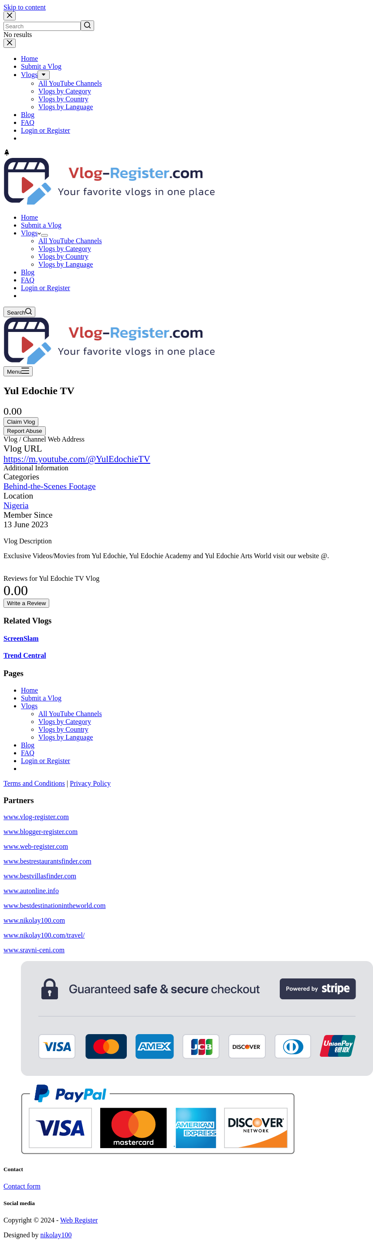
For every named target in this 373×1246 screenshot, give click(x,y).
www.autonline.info (31, 890)
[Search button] (87, 25)
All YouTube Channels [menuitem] (70, 83)
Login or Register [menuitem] (45, 130)
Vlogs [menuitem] (29, 74)
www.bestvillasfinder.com (39, 876)
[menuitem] (43, 75)
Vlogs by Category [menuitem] (64, 91)
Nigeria (16, 505)
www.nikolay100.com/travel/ (44, 935)
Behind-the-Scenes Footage (49, 486)
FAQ (27, 753)
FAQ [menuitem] (27, 122)
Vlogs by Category (64, 721)
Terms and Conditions (34, 783)
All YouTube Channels (70, 713)
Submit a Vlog (41, 698)
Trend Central (24, 655)
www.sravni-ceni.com (33, 950)
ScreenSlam (21, 638)
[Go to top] (6, 153)
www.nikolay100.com (34, 920)
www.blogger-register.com (40, 831)
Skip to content (24, 7)
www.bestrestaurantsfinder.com (47, 861)
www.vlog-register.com (36, 817)
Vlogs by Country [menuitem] (63, 99)
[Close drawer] (9, 43)
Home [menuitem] (29, 58)
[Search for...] (42, 26)
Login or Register (45, 760)
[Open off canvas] (18, 371)
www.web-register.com (35, 846)
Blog (27, 745)
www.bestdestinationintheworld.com (54, 905)
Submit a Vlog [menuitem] (41, 66)
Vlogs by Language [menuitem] (65, 107)
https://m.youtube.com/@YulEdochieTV (76, 459)
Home (29, 690)
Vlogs (29, 706)
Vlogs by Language (65, 737)
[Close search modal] (9, 15)
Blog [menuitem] (27, 114)
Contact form (22, 1186)
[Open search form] (19, 312)
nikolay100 (55, 1235)
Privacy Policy (90, 783)
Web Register (79, 1220)
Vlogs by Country (63, 729)
